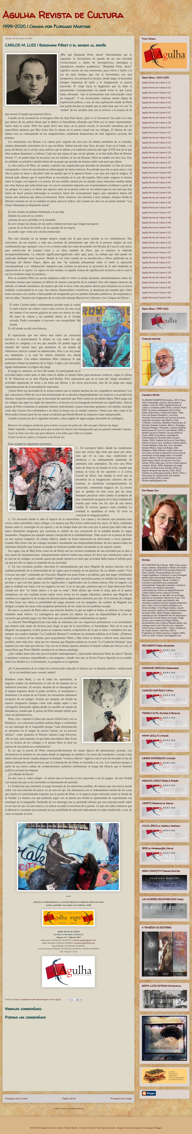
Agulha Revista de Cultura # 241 (156, 182)
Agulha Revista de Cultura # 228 (156, 117)
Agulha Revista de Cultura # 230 (156, 127)
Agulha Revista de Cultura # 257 (156, 262)
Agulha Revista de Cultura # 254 (156, 247)
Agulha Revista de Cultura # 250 (156, 227)
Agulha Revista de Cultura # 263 (156, 292)
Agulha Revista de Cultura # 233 (156, 142)
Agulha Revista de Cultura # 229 (156, 122)
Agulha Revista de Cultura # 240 (156, 177)
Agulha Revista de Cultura (63, 14)
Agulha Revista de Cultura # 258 (156, 267)
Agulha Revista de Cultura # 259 (156, 272)
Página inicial (69, 1098)
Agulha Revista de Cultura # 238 (156, 167)
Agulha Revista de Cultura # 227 (156, 112)
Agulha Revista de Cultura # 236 (156, 157)
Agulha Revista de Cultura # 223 (156, 92)
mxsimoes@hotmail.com (84, 943)
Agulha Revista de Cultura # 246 (156, 207)
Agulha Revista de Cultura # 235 (156, 152)
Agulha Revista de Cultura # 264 (156, 297)
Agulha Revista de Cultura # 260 (156, 277)
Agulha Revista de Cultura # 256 (156, 257)
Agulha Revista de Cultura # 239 (156, 172)
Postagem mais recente (16, 1098)
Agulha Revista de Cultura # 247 (156, 212)
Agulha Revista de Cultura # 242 (156, 187)
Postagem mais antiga (121, 1098)
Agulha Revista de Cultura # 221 (156, 82)
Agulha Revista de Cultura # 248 (156, 217)
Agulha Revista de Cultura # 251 (156, 232)
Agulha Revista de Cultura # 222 (156, 87)
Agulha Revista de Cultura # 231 (156, 132)
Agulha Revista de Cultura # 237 (156, 162)
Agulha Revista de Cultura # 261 (156, 282)
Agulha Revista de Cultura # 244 (156, 197)
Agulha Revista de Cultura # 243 (156, 192)
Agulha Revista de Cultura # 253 (156, 242)
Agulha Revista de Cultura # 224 (156, 98)
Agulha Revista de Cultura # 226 (156, 107)
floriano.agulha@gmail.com (84, 940)
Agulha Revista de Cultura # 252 (156, 237)
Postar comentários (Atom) (72, 1108)
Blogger (158, 1128)
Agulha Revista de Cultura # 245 (156, 202)
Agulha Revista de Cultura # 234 (156, 147)
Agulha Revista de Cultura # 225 (156, 102)
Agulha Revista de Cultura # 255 (156, 252)
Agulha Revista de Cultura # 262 (156, 287)
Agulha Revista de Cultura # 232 (156, 137)
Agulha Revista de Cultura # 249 (156, 222)
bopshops (138, 1128)
